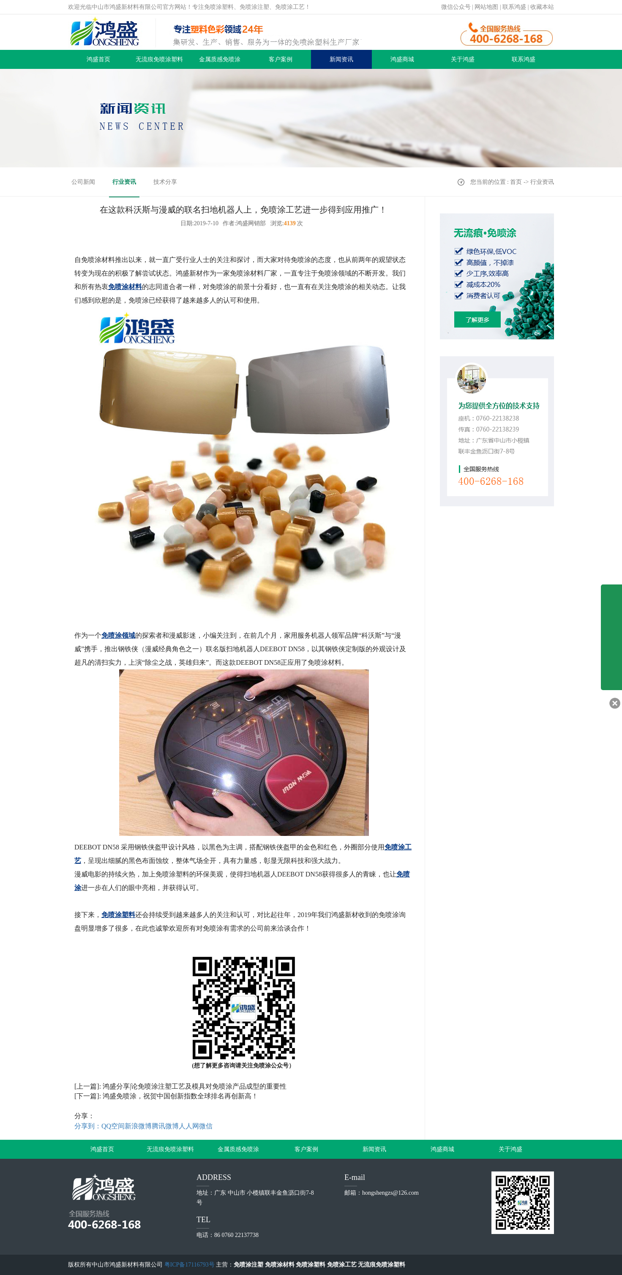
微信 (206, 1126)
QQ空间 (113, 1126)
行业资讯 (124, 182)
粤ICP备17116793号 (189, 1264)
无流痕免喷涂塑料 (159, 59)
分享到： (87, 1126)
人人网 (189, 1126)
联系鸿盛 (514, 7)
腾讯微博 (165, 1126)
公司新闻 (83, 182)
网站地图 (486, 7)
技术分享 (165, 182)
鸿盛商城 (402, 59)
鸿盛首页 (98, 59)
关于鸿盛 (463, 59)
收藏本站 (542, 7)
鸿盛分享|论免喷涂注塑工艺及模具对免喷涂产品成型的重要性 (194, 1086)
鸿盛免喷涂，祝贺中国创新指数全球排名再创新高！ (180, 1096)
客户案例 (280, 59)
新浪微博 (138, 1126)
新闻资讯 (341, 59)
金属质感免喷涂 (219, 59)
